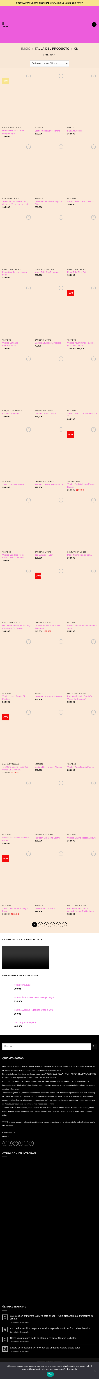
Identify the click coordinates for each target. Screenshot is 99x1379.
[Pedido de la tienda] (49, 63)
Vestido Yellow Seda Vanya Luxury (15, 909)
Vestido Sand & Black (45, 908)
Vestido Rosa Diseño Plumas (80, 767)
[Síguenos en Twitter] (15, 1143)
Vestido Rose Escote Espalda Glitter (48, 202)
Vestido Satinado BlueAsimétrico (10, 344)
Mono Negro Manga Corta (79, 555)
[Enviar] (94, 1046)
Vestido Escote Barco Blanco (80, 201)
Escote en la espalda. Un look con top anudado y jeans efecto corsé (45, 1347)
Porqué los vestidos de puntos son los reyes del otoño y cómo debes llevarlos (50, 1328)
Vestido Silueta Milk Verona (47, 131)
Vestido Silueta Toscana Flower (82, 838)
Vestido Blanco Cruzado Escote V (82, 414)
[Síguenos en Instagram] (10, 1143)
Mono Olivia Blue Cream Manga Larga (13, 132)
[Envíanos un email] (20, 1143)
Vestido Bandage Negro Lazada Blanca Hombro (13, 556)
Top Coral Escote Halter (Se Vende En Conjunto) (15, 768)
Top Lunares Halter (44, 555)
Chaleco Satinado (10, 413)
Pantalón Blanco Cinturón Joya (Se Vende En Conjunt (16, 627)
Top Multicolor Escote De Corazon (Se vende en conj (15, 202)
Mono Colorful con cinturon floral (15, 273)
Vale (50, 1374)
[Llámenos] (26, 1143)
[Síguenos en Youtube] (31, 1143)
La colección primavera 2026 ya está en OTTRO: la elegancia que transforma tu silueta (51, 1317)
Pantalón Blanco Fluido (45, 413)
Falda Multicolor (74, 131)
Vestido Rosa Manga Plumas (48, 767)
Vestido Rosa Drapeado (13, 484)
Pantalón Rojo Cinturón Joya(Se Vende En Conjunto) (80, 909)
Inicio (25, 48)
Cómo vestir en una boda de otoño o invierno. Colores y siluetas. (43, 1337)
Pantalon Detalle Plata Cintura (49, 484)
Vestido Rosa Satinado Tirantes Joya (82, 627)
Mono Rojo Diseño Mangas (47, 272)
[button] (5, 24)
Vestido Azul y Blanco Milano (48, 696)
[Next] (63, 924)
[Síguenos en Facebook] (4, 1143)
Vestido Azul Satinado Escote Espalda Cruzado (81, 344)
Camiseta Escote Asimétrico (48, 343)
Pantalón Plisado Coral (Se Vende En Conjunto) (79, 697)
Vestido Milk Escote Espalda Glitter (15, 839)
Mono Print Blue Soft (77, 272)
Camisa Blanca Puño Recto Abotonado (47, 627)
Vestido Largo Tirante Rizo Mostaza (14, 697)
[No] (95, 1371)
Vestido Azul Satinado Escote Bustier (81, 485)
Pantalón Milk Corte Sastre (47, 838)
